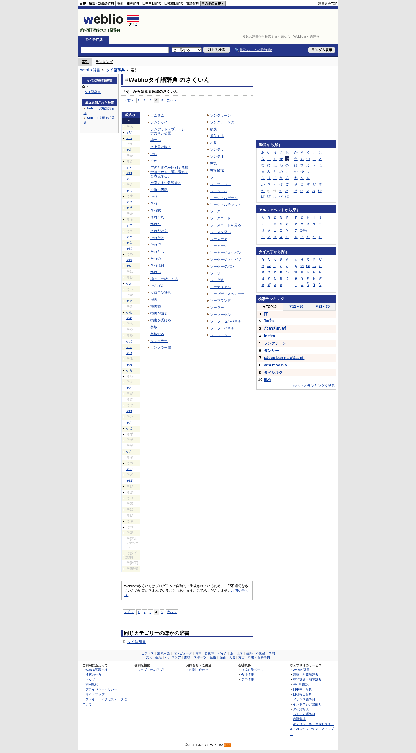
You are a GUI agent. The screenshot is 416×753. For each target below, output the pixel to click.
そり (129, 353)
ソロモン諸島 (160, 293)
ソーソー (217, 273)
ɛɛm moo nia (275, 365)
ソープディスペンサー (227, 294)
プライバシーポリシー (101, 689)
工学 (240, 653)
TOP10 (269, 307)
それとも (157, 252)
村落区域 (217, 170)
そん (129, 387)
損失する (217, 136)
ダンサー (271, 350)
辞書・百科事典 (259, 657)
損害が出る (159, 313)
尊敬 (153, 327)
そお (129, 150)
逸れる (155, 272)
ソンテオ (217, 156)
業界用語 (163, 653)
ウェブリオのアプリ (151, 669)
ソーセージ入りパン (225, 253)
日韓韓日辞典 (173, 3)
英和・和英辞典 (128, 3)
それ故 (155, 210)
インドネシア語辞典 (307, 704)
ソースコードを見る (225, 225)
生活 (158, 657)
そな (129, 243)
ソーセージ (218, 246)
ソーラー (217, 307)
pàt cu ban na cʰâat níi (284, 358)
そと (129, 237)
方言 (241, 657)
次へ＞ (172, 100)
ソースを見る (220, 232)
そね (129, 260)
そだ (129, 451)
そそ (129, 208)
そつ (129, 225)
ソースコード (220, 218)
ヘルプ (90, 679)
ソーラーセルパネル (225, 321)
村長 (213, 143)
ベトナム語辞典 (304, 714)
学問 (271, 653)
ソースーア (218, 239)
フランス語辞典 (304, 699)
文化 (149, 657)
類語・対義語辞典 (101, 3)
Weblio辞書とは (96, 669)
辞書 (82, 3)
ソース (215, 211)
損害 (153, 300)
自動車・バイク (216, 653)
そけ (129, 173)
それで (155, 245)
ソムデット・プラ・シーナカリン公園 (169, 131)
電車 (198, 653)
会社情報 (247, 674)
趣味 (187, 657)
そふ (129, 283)
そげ (129, 411)
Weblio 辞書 (90, 70)
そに (129, 248)
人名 (232, 657)
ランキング (104, 62)
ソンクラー (159, 341)
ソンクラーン (220, 115)
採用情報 (247, 679)
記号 (303, 231)
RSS (227, 745)
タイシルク (273, 372)
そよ (129, 341)
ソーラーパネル (222, 328)
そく (129, 167)
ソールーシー (220, 335)
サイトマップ (95, 694)
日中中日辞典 (151, 3)
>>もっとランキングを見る (314, 386)
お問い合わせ (198, 669)
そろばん (157, 286)
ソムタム (157, 115)
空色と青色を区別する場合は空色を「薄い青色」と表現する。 (169, 172)
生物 (213, 657)
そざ (129, 422)
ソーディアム (220, 287)
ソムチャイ (159, 122)
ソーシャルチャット (225, 205)
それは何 (157, 265)
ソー (213, 177)
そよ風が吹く (160, 147)
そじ (129, 428)
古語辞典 (192, 3)
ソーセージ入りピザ (225, 260)
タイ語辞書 (136, 642)
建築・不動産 (255, 653)
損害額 (155, 306)
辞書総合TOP (327, 4)
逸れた (155, 224)
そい (129, 132)
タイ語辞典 (93, 39)
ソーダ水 (217, 280)
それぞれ (157, 217)
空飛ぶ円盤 (159, 190)
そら (129, 347)
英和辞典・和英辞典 (307, 679)
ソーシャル (218, 191)
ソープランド (220, 301)
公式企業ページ (252, 669)
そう (129, 138)
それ (129, 364)
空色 (153, 161)
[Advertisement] (240, 22)
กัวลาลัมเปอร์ (275, 328)
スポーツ (200, 657)
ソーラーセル (220, 314)
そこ (129, 179)
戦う (267, 380)
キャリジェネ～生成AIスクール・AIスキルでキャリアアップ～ (312, 729)
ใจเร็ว (269, 321)
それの (155, 258)
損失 (213, 129)
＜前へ (129, 100)
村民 (213, 163)
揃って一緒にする (164, 279)
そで (129, 469)
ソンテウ (217, 150)
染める (155, 140)
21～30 (322, 306)
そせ (129, 202)
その (129, 266)
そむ (129, 312)
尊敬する (157, 334)
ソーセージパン (222, 266)
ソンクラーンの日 (224, 122)
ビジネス (147, 653)
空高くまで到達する (165, 183)
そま (129, 301)
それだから (159, 231)
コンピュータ (182, 653)
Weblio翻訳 (301, 684)
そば (129, 480)
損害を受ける (160, 320)
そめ (129, 318)
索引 (85, 62)
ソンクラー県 (160, 347)
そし (129, 190)
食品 (222, 657)
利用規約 (91, 684)
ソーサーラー (220, 184)
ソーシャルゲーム (224, 198)
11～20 (296, 306)
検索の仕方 (93, 674)
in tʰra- (270, 336)
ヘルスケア (173, 657)
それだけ (157, 238)
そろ (129, 370)
